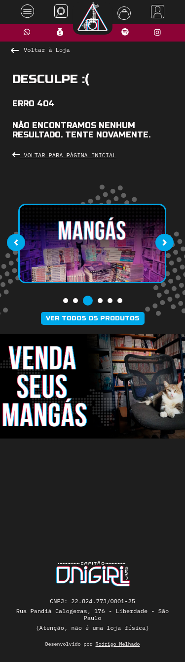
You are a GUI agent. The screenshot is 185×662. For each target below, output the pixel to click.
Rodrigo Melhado (118, 644)
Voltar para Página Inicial (64, 155)
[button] (65, 300)
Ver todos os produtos (93, 318)
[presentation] (15, 242)
